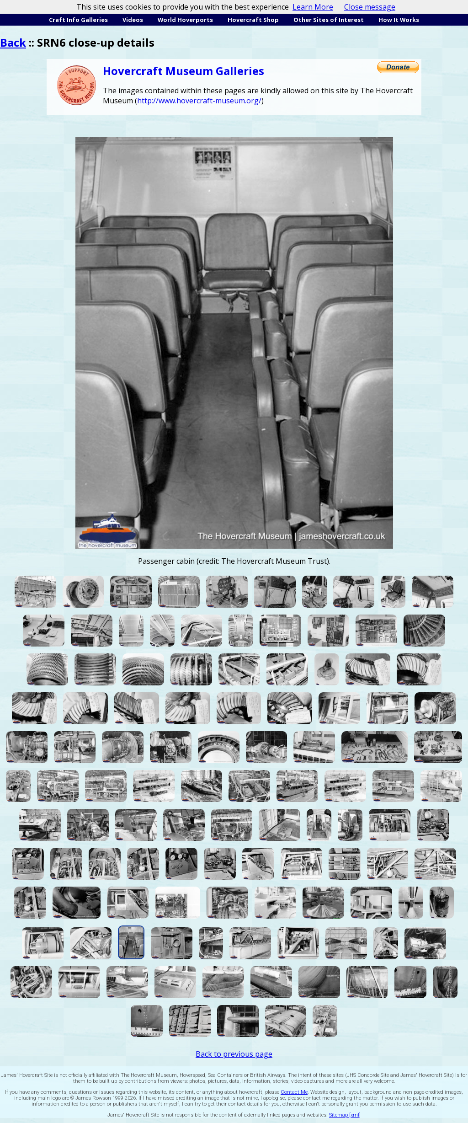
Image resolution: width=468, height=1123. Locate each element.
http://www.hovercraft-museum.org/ (199, 101)
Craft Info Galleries (78, 20)
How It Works (398, 20)
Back (13, 42)
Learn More (312, 7)
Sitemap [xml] (345, 1115)
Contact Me (294, 1092)
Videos (132, 20)
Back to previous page (234, 1054)
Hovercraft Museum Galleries (183, 70)
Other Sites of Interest (328, 20)
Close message (369, 7)
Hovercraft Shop (253, 20)
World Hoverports (185, 20)
